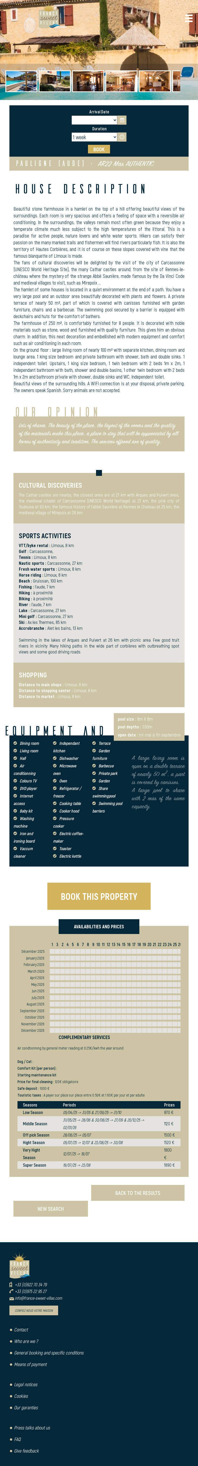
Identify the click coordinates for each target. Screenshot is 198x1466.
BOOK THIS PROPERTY (99, 896)
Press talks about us (32, 1428)
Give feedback (26, 1451)
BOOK (99, 149)
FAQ (17, 1439)
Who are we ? (26, 1341)
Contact (21, 1329)
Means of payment (30, 1364)
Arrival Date (99, 111)
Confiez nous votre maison (34, 1310)
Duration (99, 128)
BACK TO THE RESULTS (137, 1193)
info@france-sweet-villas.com (38, 1297)
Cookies (21, 1396)
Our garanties (26, 1407)
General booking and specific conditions (48, 1353)
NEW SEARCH (51, 1208)
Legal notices (25, 1384)
